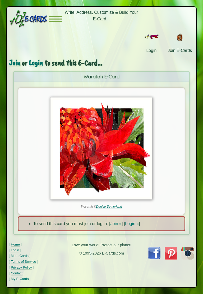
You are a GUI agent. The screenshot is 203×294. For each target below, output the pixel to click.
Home (15, 244)
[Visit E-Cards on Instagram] (187, 258)
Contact (16, 273)
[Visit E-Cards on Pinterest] (171, 258)
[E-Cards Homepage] (29, 19)
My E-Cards (20, 279)
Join (14, 63)
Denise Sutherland (109, 206)
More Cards (20, 256)
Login (36, 63)
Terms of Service (23, 262)
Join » (116, 223)
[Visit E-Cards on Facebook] (154, 258)
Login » (132, 223)
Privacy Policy (21, 267)
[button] (55, 18)
